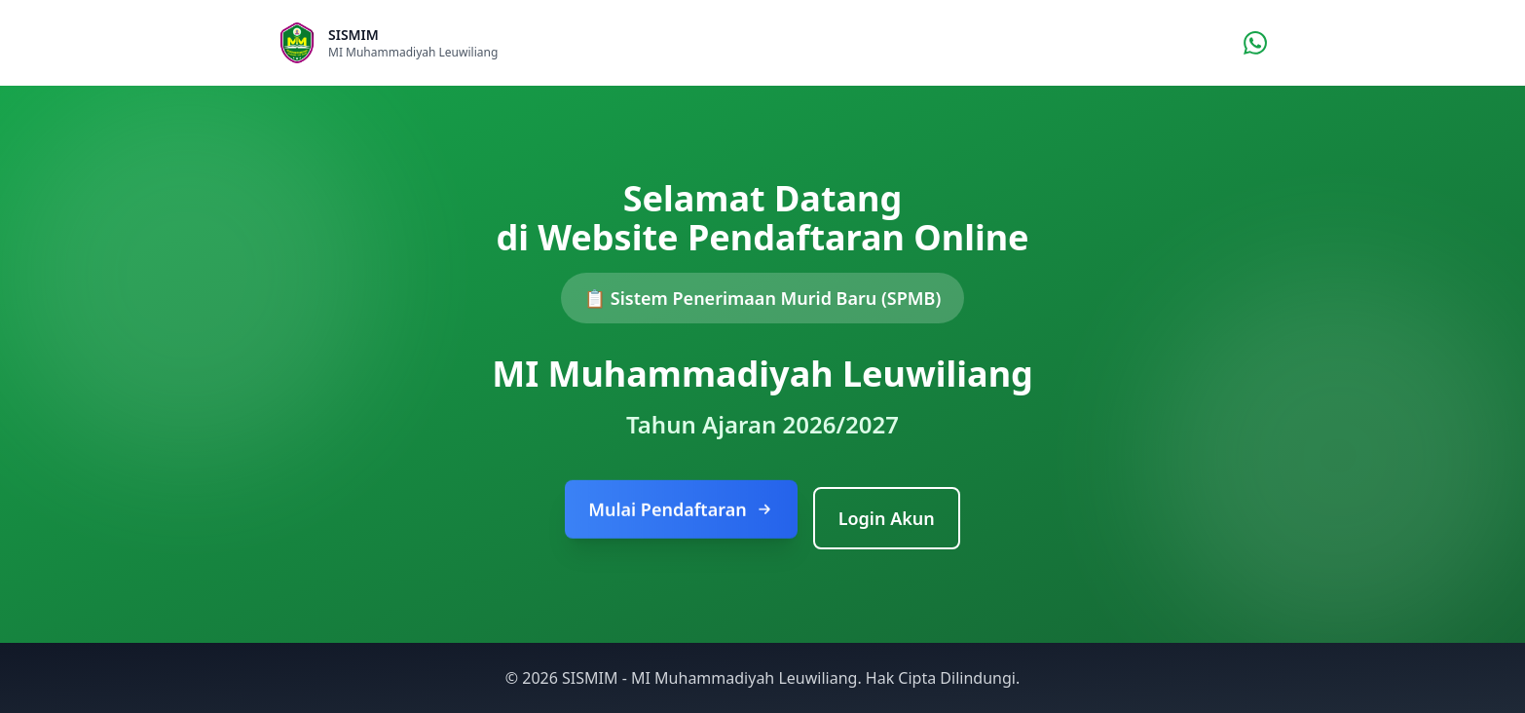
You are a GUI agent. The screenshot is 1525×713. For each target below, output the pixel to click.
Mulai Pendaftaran (680, 511)
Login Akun (886, 518)
